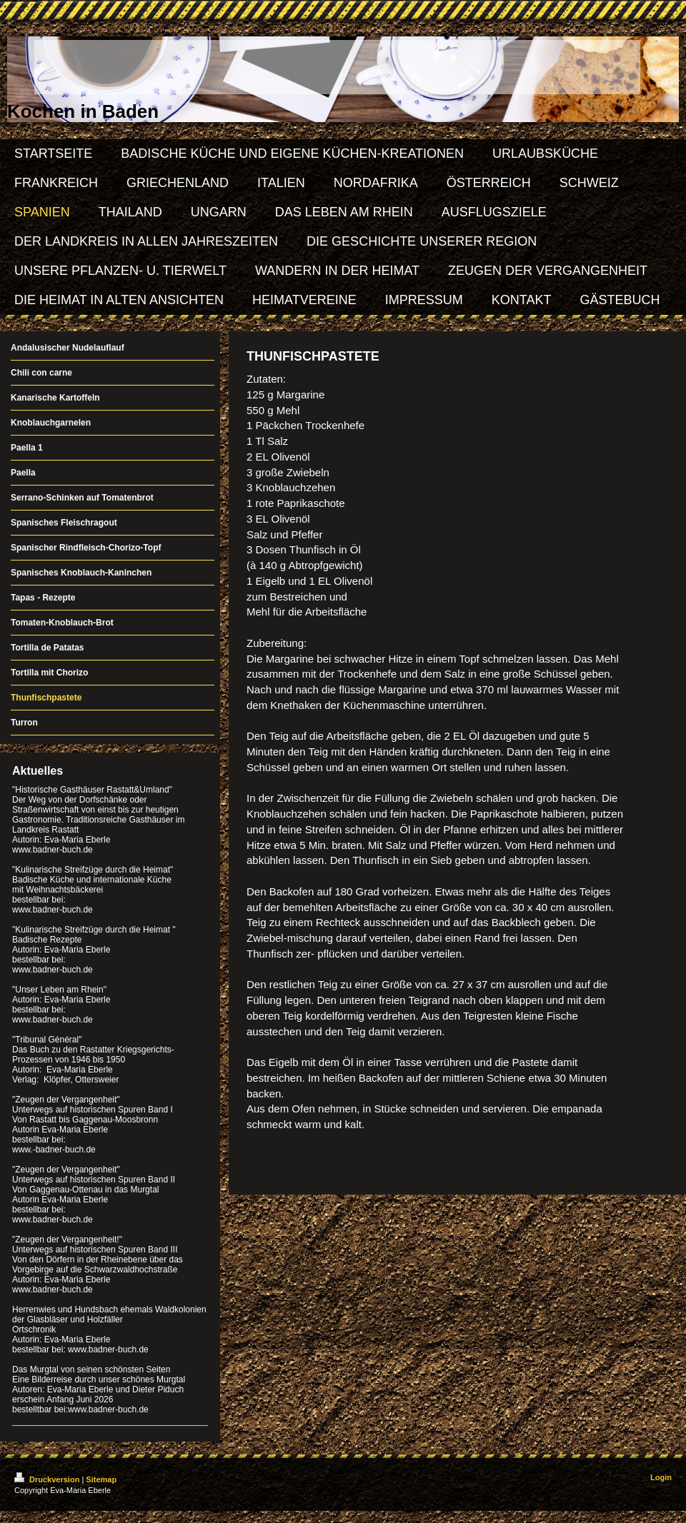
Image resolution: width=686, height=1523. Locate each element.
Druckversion (47, 1479)
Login (661, 1477)
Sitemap (101, 1479)
